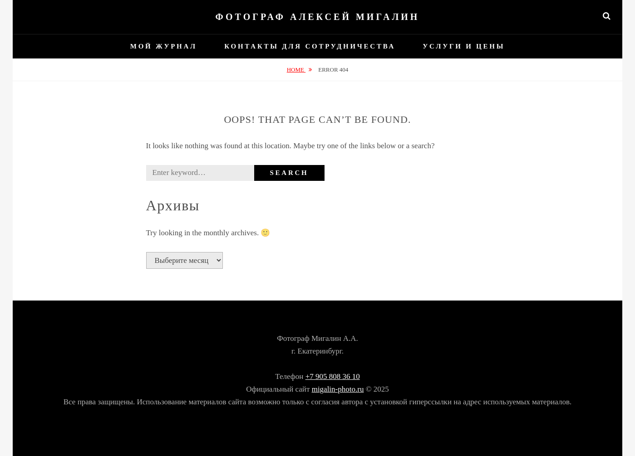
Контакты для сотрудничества (309, 46)
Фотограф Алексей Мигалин (318, 17)
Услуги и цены (464, 46)
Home (296, 69)
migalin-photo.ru (338, 389)
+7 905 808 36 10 (332, 376)
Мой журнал (163, 46)
